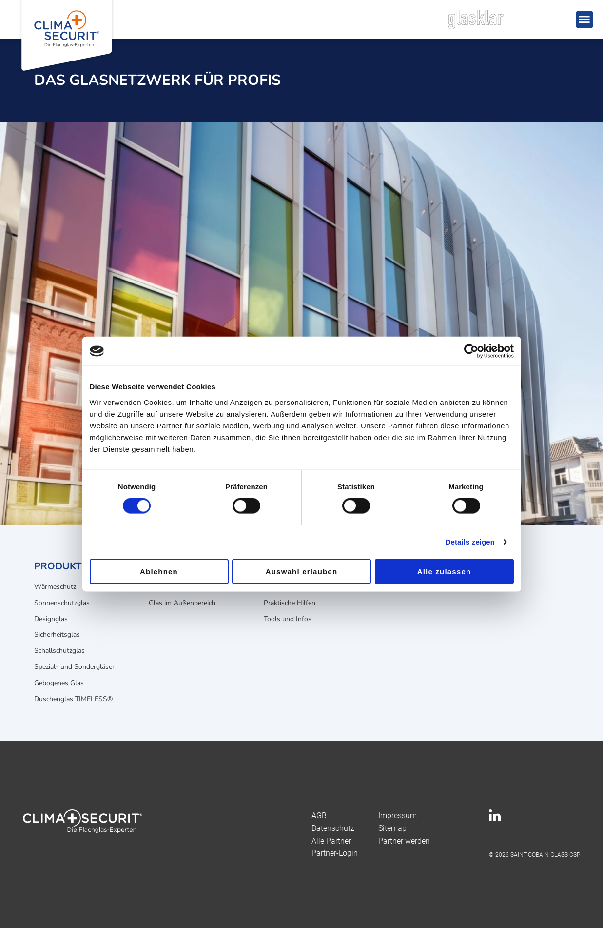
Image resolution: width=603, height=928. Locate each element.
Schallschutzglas (59, 650)
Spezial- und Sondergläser (74, 666)
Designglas (51, 619)
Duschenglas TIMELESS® (73, 699)
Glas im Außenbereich (182, 602)
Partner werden (404, 841)
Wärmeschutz (55, 586)
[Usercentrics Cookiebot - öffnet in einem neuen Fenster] (471, 351)
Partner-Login (334, 853)
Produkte (60, 566)
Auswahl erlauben (302, 571)
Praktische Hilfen (289, 602)
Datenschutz (332, 828)
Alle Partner (331, 841)
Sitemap (392, 828)
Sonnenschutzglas (62, 602)
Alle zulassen (444, 571)
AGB (319, 815)
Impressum (397, 815)
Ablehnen (159, 571)
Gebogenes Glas (59, 682)
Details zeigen (470, 542)
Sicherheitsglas (57, 634)
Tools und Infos (287, 619)
